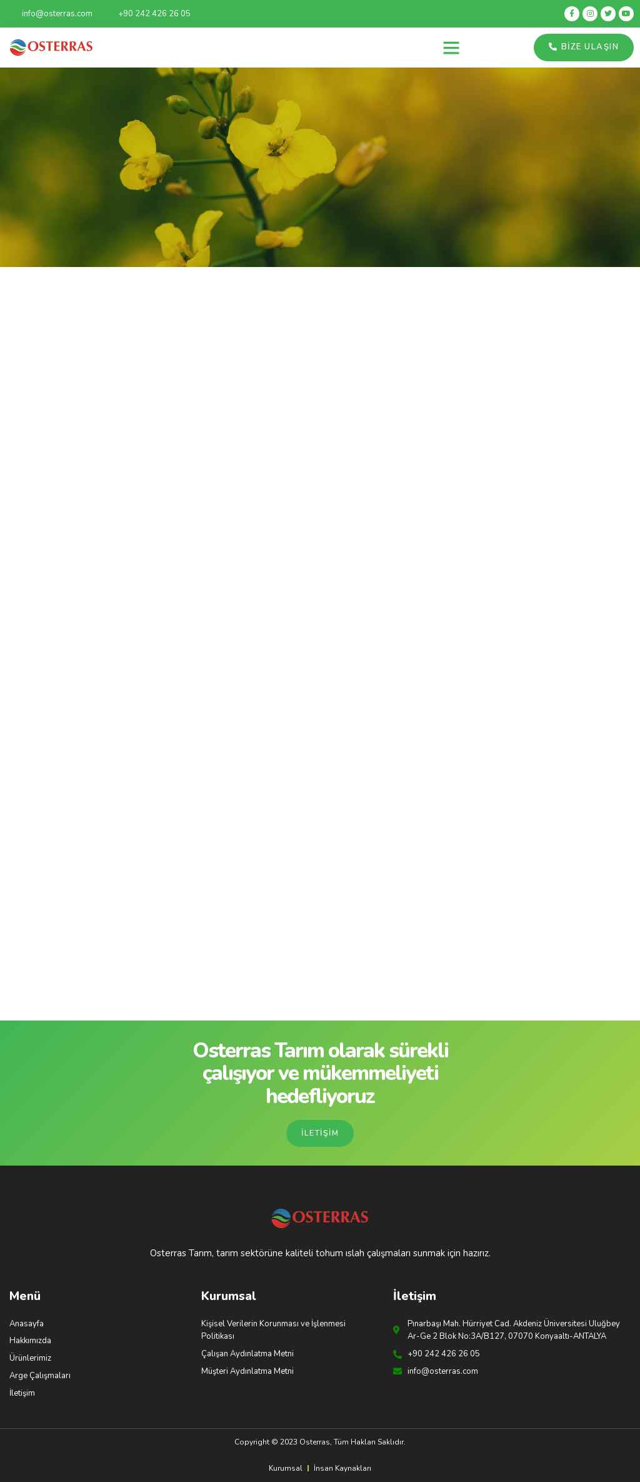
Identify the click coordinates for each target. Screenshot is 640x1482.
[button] (451, 47)
